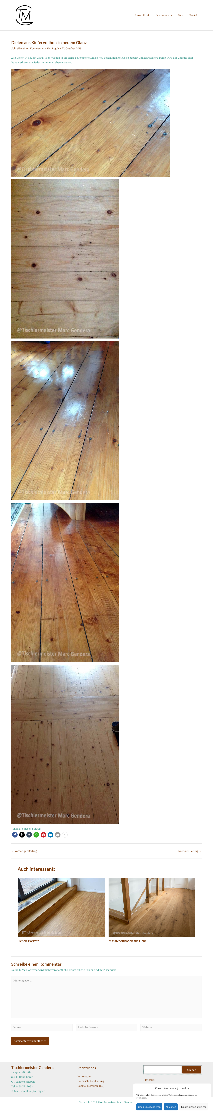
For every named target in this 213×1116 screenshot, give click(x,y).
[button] (173, 15)
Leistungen (166, 15)
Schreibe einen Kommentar (27, 48)
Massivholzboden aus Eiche (128, 941)
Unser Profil (146, 15)
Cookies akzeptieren (149, 1106)
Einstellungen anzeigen (193, 1106)
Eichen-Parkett (28, 941)
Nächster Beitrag (189, 851)
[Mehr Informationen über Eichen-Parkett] (61, 907)
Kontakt (194, 15)
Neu (182, 15)
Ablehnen (171, 1106)
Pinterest (148, 1079)
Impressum (84, 1076)
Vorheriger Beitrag (24, 851)
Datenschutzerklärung (90, 1081)
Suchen (191, 1069)
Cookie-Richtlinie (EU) (90, 1085)
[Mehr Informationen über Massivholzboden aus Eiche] (152, 907)
